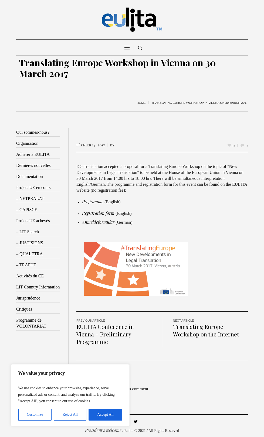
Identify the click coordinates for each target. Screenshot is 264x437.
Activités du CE (30, 276)
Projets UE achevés (33, 220)
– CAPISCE (26, 209)
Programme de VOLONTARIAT (31, 323)
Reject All (70, 414)
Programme (92, 201)
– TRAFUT (26, 265)
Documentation (29, 176)
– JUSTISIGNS (29, 242)
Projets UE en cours (33, 187)
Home (141, 102)
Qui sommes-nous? (32, 132)
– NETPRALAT (30, 198)
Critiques (24, 309)
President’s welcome (103, 430)
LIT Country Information (38, 287)
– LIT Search (27, 231)
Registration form (98, 213)
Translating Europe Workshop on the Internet (206, 330)
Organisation (27, 143)
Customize (35, 414)
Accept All (105, 414)
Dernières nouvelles (33, 165)
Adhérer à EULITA (33, 154)
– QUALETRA (29, 254)
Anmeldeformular (98, 222)
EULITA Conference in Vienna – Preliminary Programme (105, 334)
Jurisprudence (28, 298)
